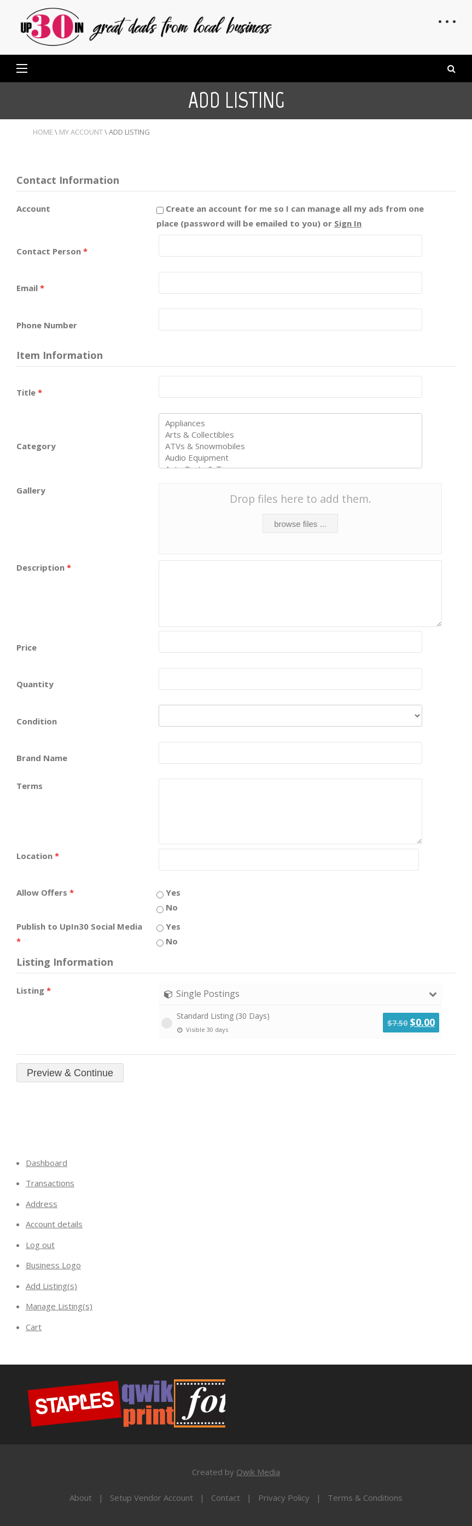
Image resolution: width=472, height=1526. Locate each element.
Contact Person (52, 251)
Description (43, 567)
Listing (33, 990)
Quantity (35, 683)
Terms (29, 785)
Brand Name (41, 757)
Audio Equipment (290, 457)
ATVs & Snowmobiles (290, 446)
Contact (225, 1497)
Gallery (30, 490)
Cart (34, 1326)
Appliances (290, 423)
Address (41, 1203)
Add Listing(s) (51, 1285)
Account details (54, 1224)
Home (43, 132)
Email (30, 287)
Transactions (50, 1182)
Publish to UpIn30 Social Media (79, 934)
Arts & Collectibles (290, 434)
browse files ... (300, 524)
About (80, 1497)
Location (37, 855)
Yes (168, 892)
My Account (81, 132)
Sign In (348, 223)
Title (29, 392)
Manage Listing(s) (59, 1306)
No (167, 907)
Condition (36, 721)
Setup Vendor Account (151, 1497)
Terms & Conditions (365, 1497)
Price (26, 647)
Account (33, 208)
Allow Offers (45, 892)
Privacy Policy (284, 1497)
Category (36, 445)
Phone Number (46, 325)
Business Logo (53, 1265)
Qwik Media (258, 1471)
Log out (40, 1244)
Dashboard (46, 1162)
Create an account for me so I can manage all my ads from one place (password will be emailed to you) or (290, 216)
